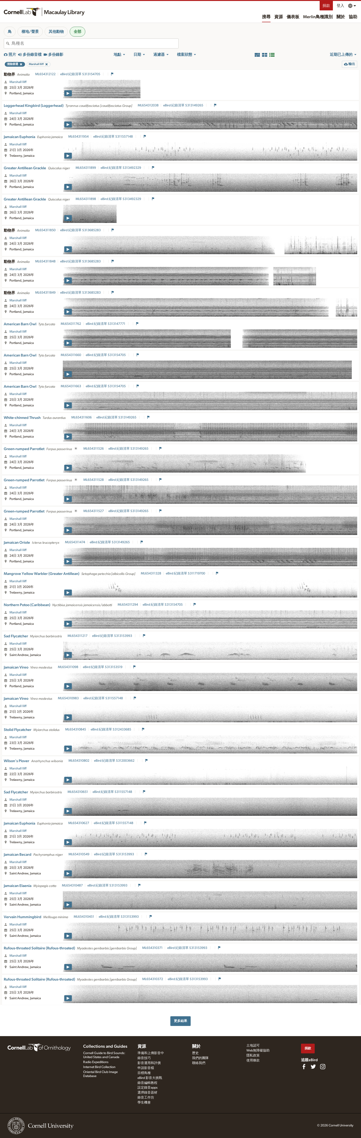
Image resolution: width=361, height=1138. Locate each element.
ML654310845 (75, 729)
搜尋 (266, 17)
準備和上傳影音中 (151, 1053)
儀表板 (293, 17)
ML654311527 (93, 511)
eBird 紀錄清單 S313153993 (112, 636)
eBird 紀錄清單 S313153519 (103, 667)
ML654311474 (75, 542)
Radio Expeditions (95, 1062)
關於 (340, 17)
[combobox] (95, 43)
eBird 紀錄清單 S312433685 (111, 729)
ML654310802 (79, 760)
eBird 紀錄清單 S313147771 (106, 324)
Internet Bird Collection (99, 1067)
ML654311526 (93, 448)
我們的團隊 (200, 1058)
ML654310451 (84, 916)
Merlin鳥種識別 (318, 17)
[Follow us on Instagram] (323, 1066)
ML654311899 (86, 167)
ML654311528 (93, 480)
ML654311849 (45, 292)
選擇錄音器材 (147, 1092)
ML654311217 (77, 636)
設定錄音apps (148, 1087)
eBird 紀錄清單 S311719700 (186, 573)
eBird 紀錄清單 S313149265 (183, 105)
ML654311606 (81, 417)
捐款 (326, 6)
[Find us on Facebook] (304, 1066)
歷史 (195, 1053)
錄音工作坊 (146, 1097)
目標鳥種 (144, 1073)
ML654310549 (79, 854)
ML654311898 (86, 199)
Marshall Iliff (17, 82)
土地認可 (253, 1045)
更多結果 (180, 1021)
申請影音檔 (146, 1068)
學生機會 (144, 1102)
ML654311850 (45, 230)
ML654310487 (72, 885)
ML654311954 (78, 136)
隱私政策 (253, 1055)
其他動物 (56, 32)
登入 (340, 6)
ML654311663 (71, 386)
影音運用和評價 (149, 1063)
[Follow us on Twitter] (313, 1066)
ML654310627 (78, 823)
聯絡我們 (198, 1063)
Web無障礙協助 (258, 1050)
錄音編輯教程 (147, 1083)
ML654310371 (152, 948)
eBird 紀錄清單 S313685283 (80, 230)
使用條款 (253, 1060)
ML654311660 (71, 355)
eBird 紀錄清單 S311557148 (113, 136)
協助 (353, 17)
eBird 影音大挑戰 (150, 1078)
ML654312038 (148, 105)
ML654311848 (45, 261)
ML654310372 (152, 979)
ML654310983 (68, 698)
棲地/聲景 (30, 32)
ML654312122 (45, 74)
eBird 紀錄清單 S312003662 (114, 760)
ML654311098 (68, 667)
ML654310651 (78, 792)
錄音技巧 (144, 1058)
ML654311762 (71, 324)
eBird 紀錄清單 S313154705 (80, 74)
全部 (77, 32)
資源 (278, 17)
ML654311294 (128, 604)
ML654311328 (151, 573)
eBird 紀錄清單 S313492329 (121, 167)
